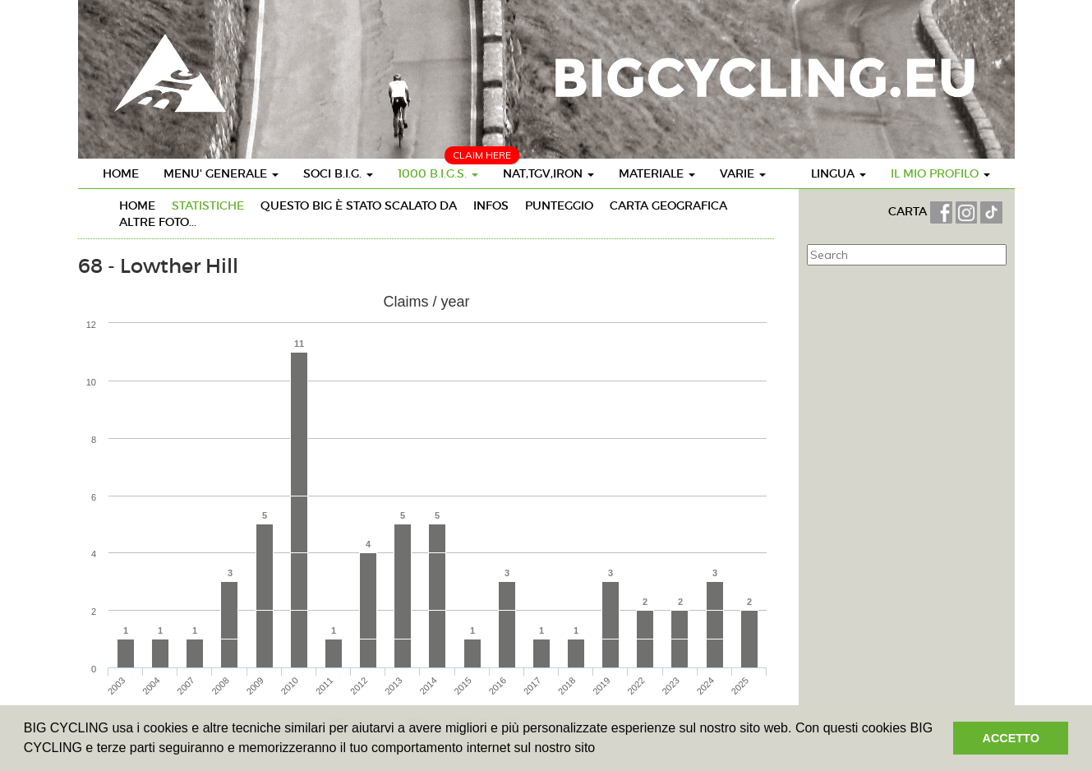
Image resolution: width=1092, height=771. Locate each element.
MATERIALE (657, 173)
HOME (121, 173)
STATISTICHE (208, 205)
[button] (601, 749)
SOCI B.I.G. (338, 173)
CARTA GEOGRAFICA (668, 205)
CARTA (909, 211)
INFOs (491, 205)
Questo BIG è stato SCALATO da (358, 205)
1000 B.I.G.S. (438, 173)
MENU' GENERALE (221, 173)
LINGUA (838, 173)
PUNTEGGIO (559, 205)
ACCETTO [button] (1011, 738)
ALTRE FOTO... (157, 222)
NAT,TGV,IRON (548, 173)
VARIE (743, 173)
